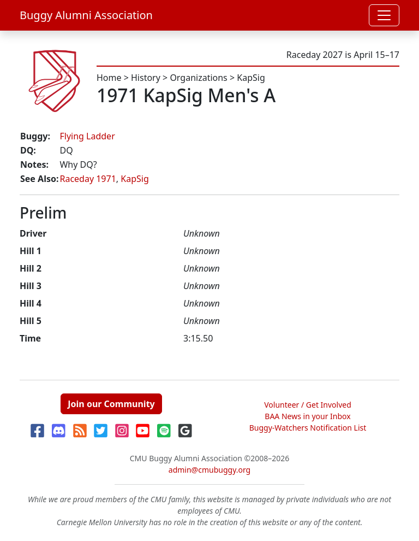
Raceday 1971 (87, 179)
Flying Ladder (87, 136)
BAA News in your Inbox (307, 416)
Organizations (198, 78)
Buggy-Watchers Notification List (308, 427)
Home (109, 78)
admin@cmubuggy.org (209, 469)
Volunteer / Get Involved (307, 404)
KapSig (251, 78)
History (145, 78)
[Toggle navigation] (384, 15)
